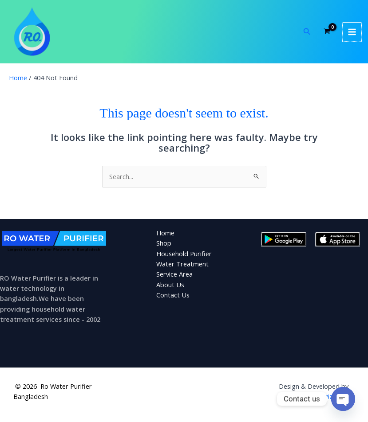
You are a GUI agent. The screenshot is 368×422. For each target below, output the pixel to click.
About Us (170, 287)
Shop (163, 245)
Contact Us (173, 297)
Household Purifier (184, 256)
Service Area (174, 276)
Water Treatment (182, 266)
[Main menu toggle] (352, 32)
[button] (307, 33)
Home (165, 235)
